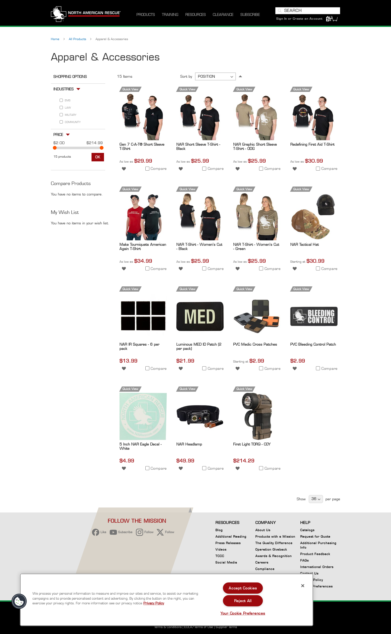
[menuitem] (145, 15)
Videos (220, 549)
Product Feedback (315, 554)
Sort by (186, 76)
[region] (166, 599)
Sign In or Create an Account (299, 18)
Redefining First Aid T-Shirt (312, 144)
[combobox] (307, 10)
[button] (123, 168)
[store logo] (86, 14)
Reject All (243, 601)
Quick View (130, 89)
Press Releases (228, 543)
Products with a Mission (275, 536)
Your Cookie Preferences (242, 613)
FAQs (304, 560)
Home (55, 39)
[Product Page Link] (143, 139)
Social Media (226, 562)
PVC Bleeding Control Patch (313, 344)
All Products (78, 39)
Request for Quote (315, 536)
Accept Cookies (243, 588)
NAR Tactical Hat (304, 244)
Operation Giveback (271, 549)
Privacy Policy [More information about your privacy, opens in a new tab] (153, 603)
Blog (219, 530)
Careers (261, 562)
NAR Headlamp (189, 444)
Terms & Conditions (168, 627)
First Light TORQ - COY (252, 444)
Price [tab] (58, 134)
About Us (262, 530)
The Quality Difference (274, 543)
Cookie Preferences (316, 587)
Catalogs (307, 530)
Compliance (265, 569)
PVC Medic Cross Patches (255, 344)
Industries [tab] (63, 89)
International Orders (316, 567)
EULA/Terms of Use (198, 627)
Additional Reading (230, 536)
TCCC (219, 556)
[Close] (302, 585)
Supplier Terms (226, 627)
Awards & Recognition (273, 556)
